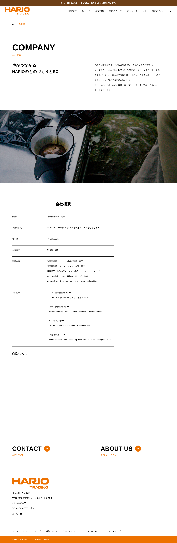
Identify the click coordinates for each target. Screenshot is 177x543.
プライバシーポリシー (71, 531)
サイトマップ (115, 531)
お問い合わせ (158, 11)
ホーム (15, 531)
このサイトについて (95, 531)
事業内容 (99, 11)
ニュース (86, 11)
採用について (115, 11)
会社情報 (72, 11)
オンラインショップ (137, 11)
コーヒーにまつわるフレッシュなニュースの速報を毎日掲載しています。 (88, 3)
